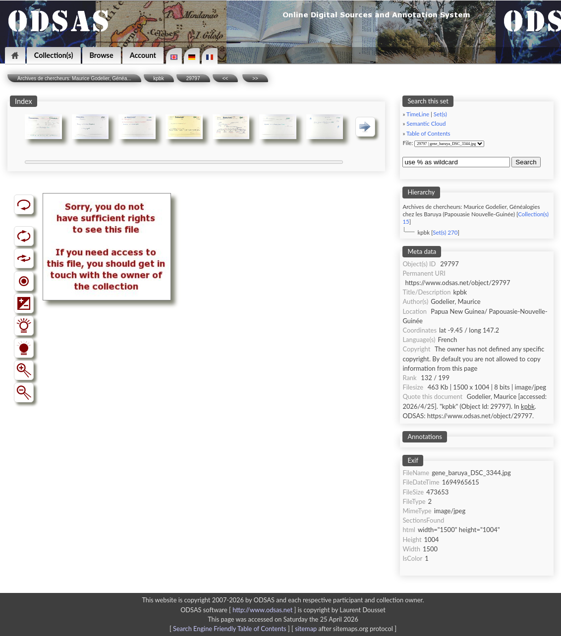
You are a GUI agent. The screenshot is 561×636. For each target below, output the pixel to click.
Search (525, 162)
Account (143, 55)
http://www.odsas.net (262, 610)
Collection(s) (53, 55)
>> (255, 78)
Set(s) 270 (445, 232)
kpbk (159, 78)
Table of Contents (428, 133)
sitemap (306, 629)
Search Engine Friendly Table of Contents (229, 629)
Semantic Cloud (426, 123)
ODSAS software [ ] (239, 610)
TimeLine (417, 114)
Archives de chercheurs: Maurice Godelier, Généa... (74, 78)
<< (225, 78)
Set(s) (440, 114)
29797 (193, 78)
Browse (101, 55)
